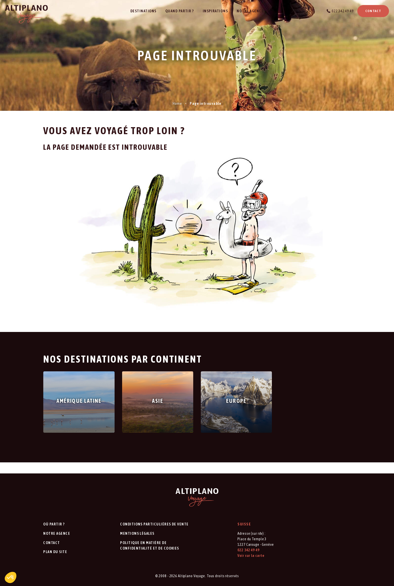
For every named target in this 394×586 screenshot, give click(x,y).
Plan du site (55, 552)
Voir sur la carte (250, 555)
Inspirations (215, 11)
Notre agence (250, 11)
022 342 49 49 (343, 11)
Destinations (143, 11)
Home (177, 103)
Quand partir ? (179, 11)
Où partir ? (54, 524)
